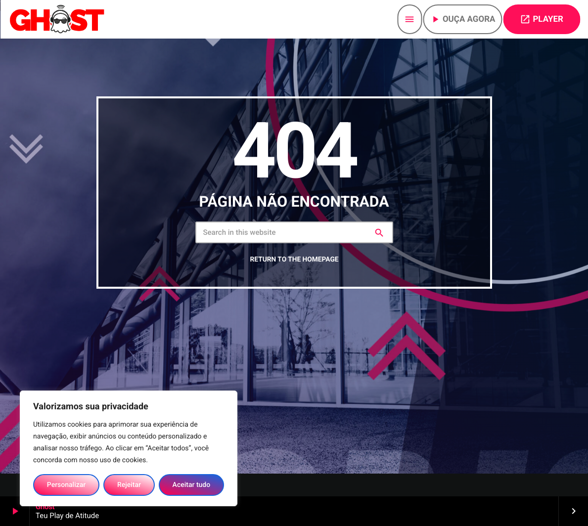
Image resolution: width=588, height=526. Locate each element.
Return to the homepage (294, 286)
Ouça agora (463, 19)
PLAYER (541, 19)
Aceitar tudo (192, 485)
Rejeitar (129, 485)
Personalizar (66, 485)
